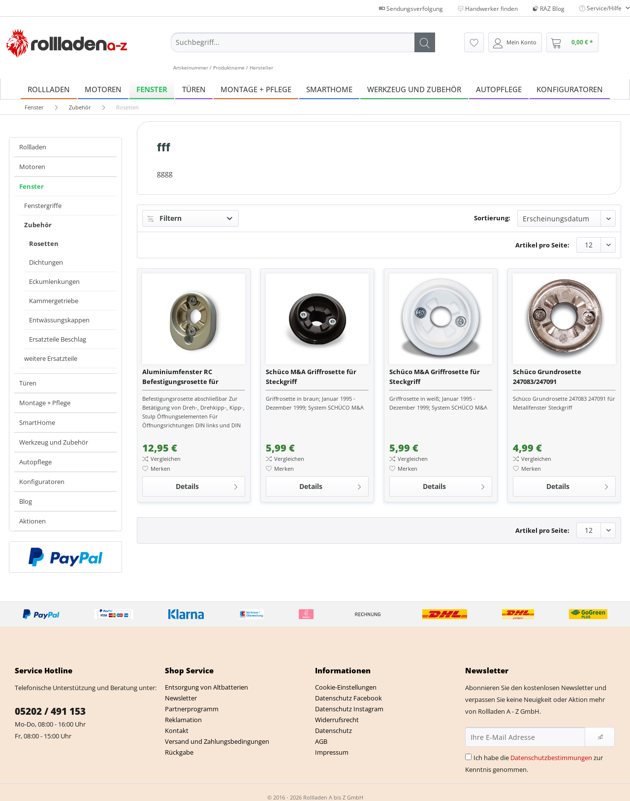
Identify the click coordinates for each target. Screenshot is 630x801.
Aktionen (32, 521)
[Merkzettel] (474, 42)
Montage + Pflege (44, 402)
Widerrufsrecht (337, 719)
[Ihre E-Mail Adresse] (525, 737)
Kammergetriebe (53, 300)
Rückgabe (179, 752)
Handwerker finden (488, 8)
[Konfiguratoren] (570, 89)
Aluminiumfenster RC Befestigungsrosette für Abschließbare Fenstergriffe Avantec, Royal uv (187, 376)
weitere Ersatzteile (50, 358)
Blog (25, 501)
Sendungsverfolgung (411, 8)
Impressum (331, 752)
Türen (27, 383)
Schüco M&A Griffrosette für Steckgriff (311, 376)
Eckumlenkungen (54, 281)
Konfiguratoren (41, 481)
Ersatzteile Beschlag (57, 339)
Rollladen (32, 146)
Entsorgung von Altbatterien (206, 687)
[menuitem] (303, 52)
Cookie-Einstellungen (346, 687)
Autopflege (35, 461)
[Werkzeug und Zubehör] (414, 89)
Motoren (32, 166)
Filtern (165, 218)
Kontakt (177, 730)
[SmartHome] (329, 89)
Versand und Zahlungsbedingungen (217, 741)
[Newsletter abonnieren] (600, 737)
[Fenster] (151, 89)
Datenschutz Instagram (349, 708)
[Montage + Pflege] (256, 89)
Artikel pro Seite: (542, 245)
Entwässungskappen (59, 319)
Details (207, 485)
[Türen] (194, 89)
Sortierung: (492, 217)
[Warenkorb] (572, 42)
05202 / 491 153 (50, 711)
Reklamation (183, 719)
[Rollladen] (49, 89)
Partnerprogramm (192, 708)
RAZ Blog (549, 8)
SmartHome (37, 422)
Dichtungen (46, 262)
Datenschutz (333, 730)
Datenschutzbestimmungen (551, 757)
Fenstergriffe (43, 205)
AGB (321, 741)
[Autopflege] (499, 89)
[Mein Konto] (515, 42)
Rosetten (44, 243)
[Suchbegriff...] (303, 42)
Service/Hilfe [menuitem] (601, 8)
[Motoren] (103, 89)
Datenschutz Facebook (348, 698)
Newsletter (181, 698)
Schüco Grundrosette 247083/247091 (547, 376)
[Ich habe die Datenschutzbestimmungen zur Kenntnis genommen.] (468, 757)
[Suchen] (424, 42)
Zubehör (38, 224)
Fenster (31, 186)
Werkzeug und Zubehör (53, 442)
